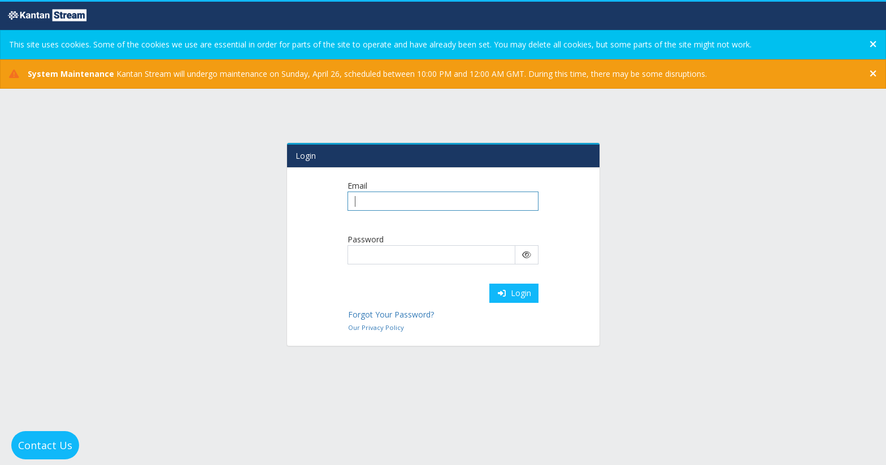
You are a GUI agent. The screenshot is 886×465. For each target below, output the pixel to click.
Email (357, 185)
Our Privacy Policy (376, 327)
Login (514, 293)
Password (366, 239)
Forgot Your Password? (391, 314)
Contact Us (45, 445)
